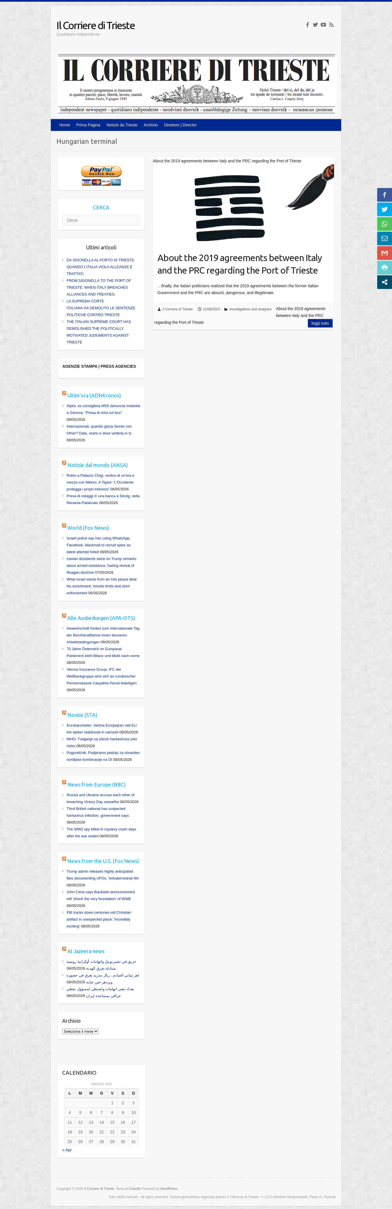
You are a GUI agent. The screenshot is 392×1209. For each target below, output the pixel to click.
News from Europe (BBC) (96, 784)
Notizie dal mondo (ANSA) (97, 465)
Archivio (151, 125)
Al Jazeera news (85, 951)
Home (64, 125)
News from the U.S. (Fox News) (103, 861)
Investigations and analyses (250, 309)
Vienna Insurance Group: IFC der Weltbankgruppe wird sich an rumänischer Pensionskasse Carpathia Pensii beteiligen (101, 676)
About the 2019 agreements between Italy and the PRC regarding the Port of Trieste (239, 264)
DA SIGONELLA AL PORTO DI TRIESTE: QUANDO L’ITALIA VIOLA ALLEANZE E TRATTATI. (100, 267)
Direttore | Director (180, 125)
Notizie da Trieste (121, 125)
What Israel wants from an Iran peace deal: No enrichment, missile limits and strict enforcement (101, 586)
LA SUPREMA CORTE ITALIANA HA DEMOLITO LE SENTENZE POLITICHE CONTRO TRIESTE (100, 308)
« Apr (67, 1150)
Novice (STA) (82, 715)
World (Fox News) (88, 528)
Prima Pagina (88, 125)
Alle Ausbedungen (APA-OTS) (101, 618)
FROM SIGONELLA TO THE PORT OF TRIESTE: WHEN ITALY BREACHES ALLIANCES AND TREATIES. (98, 287)
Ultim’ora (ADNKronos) (94, 395)
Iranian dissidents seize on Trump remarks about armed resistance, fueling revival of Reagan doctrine (101, 566)
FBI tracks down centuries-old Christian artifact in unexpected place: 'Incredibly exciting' (98, 919)
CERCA (101, 207)
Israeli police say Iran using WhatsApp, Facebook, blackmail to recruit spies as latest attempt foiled (98, 545)
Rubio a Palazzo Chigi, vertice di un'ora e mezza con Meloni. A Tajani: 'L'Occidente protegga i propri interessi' (100, 482)
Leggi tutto (320, 323)
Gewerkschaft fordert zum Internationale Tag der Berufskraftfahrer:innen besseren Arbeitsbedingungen (103, 635)
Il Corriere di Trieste (95, 25)
